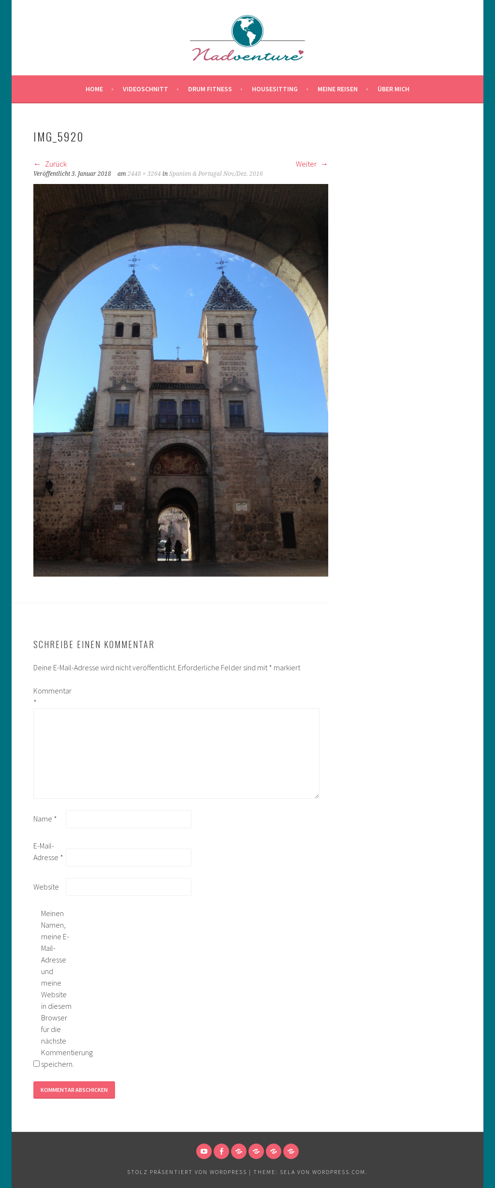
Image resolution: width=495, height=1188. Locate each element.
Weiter (312, 164)
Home (94, 89)
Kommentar (48, 696)
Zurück (50, 164)
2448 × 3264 (144, 173)
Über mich (393, 89)
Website (46, 886)
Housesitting (275, 89)
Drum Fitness (210, 89)
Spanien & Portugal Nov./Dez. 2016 (216, 173)
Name (45, 818)
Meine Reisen (338, 89)
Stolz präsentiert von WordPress (187, 1171)
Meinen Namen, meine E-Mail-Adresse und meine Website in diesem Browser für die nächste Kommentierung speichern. (56, 988)
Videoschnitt (145, 89)
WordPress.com (338, 1171)
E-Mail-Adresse (48, 851)
